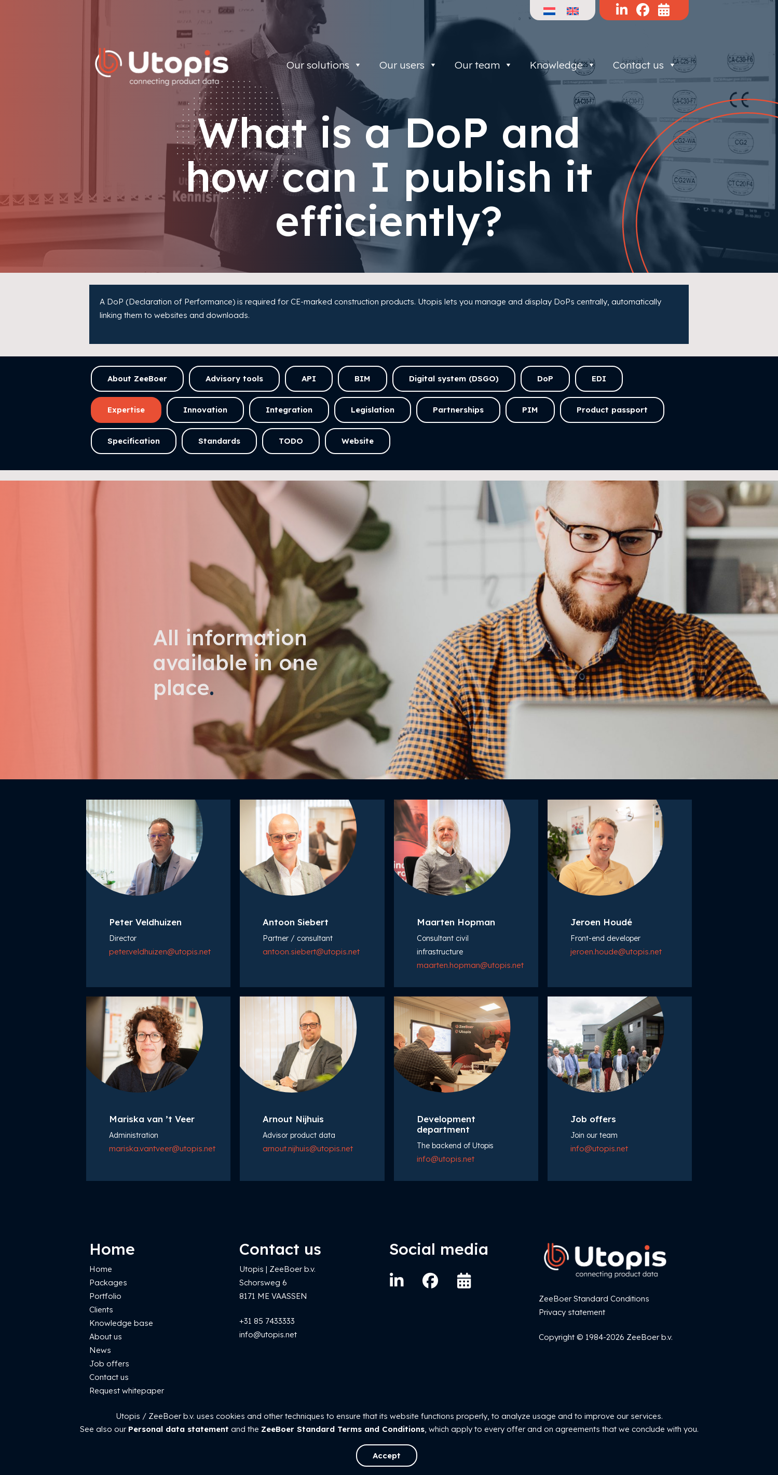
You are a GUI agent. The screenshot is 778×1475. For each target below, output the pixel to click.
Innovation (205, 410)
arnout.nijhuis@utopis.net (308, 1148)
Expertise (126, 410)
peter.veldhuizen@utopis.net (160, 951)
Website (358, 441)
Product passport (612, 410)
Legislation (372, 410)
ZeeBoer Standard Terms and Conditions (343, 1429)
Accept (387, 1455)
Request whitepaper (126, 1391)
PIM (530, 410)
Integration (289, 410)
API (309, 378)
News (100, 1350)
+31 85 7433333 (267, 1321)
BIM (362, 378)
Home (100, 1269)
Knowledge (563, 65)
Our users (408, 65)
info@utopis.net (445, 1159)
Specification (133, 441)
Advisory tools (234, 378)
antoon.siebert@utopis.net (311, 951)
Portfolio (105, 1296)
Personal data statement (178, 1429)
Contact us (645, 65)
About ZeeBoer (137, 378)
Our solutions (324, 65)
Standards (219, 441)
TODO (291, 441)
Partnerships (458, 410)
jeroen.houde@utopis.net (616, 951)
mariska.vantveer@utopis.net (162, 1148)
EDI (599, 378)
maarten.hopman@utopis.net (470, 965)
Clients (101, 1309)
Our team (484, 65)
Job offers (109, 1363)
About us (105, 1336)
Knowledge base (121, 1323)
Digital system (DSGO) (454, 378)
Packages (108, 1282)
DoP (545, 378)
